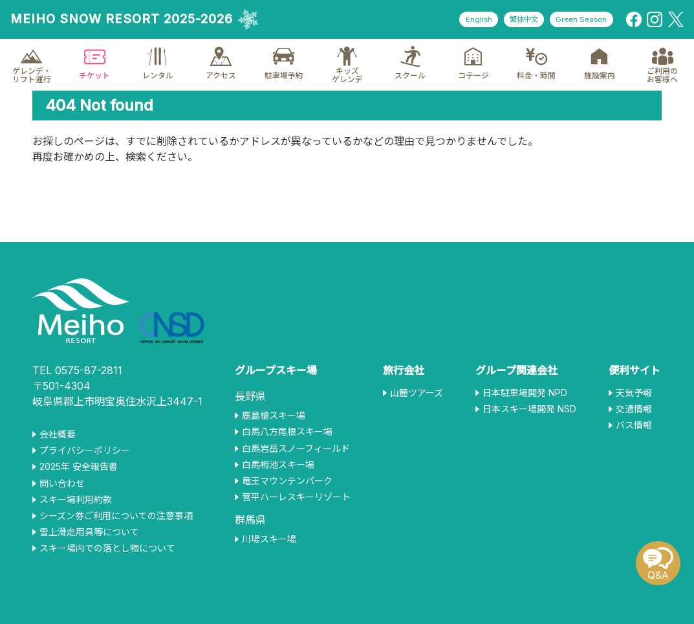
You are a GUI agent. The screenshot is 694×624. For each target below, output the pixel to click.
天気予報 (634, 392)
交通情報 (634, 409)
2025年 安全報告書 (78, 466)
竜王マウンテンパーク (287, 480)
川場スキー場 (269, 539)
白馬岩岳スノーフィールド (296, 448)
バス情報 (634, 425)
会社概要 (57, 434)
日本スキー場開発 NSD (529, 409)
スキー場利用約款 (75, 499)
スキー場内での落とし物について (107, 548)
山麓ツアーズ (416, 392)
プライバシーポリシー (84, 450)
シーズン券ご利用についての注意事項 (116, 515)
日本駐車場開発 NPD (525, 392)
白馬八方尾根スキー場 (287, 431)
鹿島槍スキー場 (273, 415)
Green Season (578, 20)
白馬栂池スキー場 (278, 464)
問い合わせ (62, 483)
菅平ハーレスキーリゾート (296, 497)
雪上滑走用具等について (89, 532)
